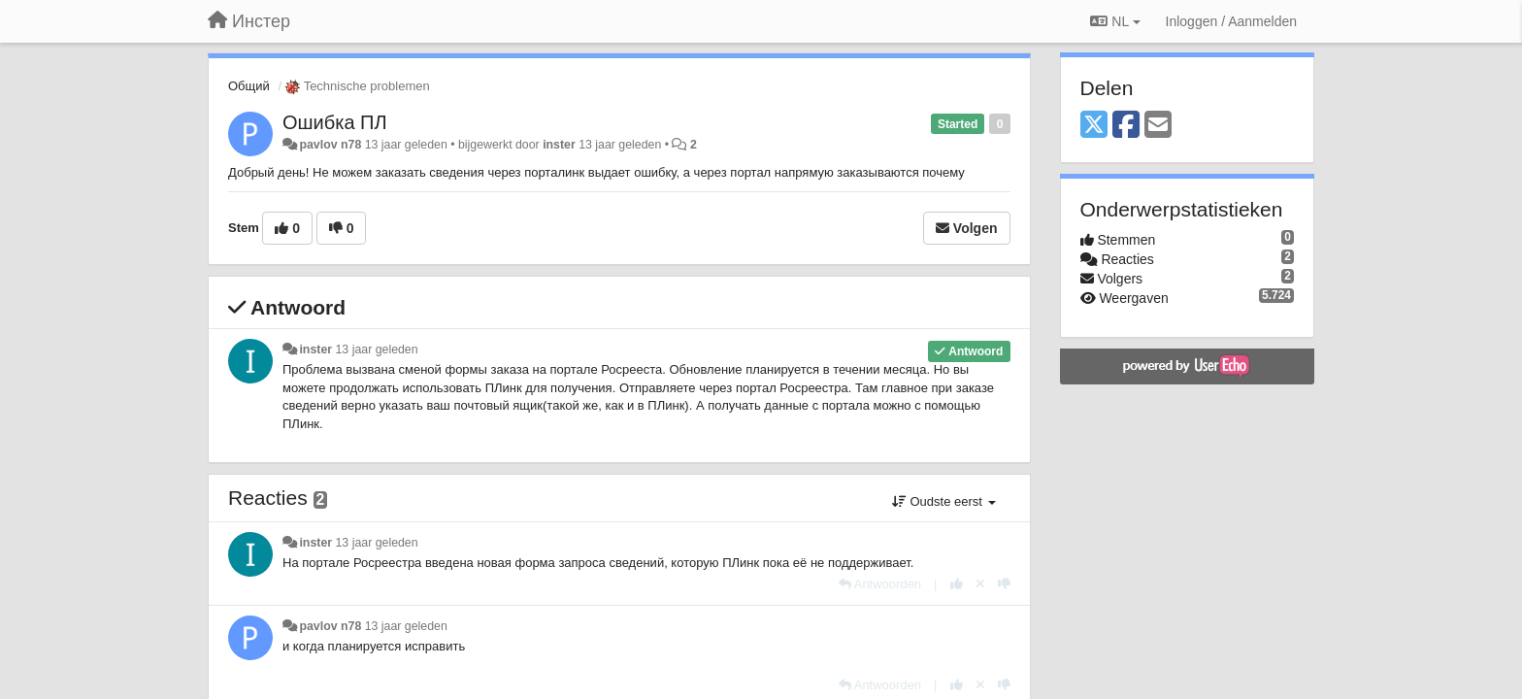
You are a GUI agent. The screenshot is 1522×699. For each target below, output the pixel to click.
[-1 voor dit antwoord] (1004, 584)
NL (1115, 21)
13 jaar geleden (377, 349)
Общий (249, 86)
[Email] (1158, 126)
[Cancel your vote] (980, 584)
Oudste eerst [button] (944, 501)
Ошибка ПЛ (334, 122)
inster (559, 144)
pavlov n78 (330, 144)
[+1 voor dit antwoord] (956, 584)
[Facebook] (1126, 126)
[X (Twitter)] (1094, 126)
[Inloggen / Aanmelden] (1231, 21)
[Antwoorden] (880, 584)
